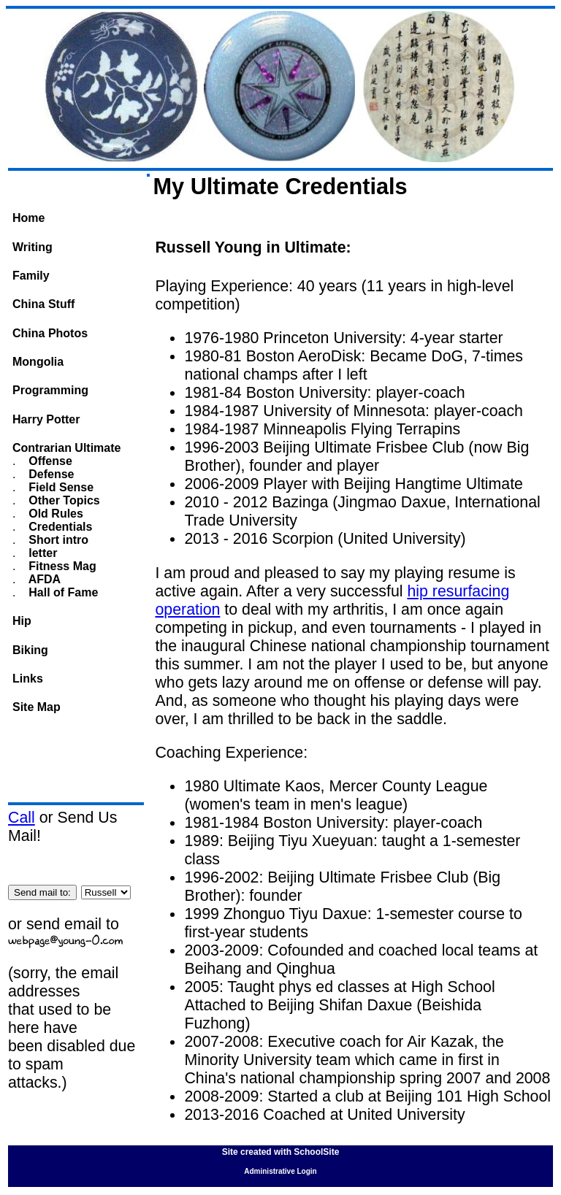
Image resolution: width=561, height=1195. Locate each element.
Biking (30, 650)
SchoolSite (316, 1152)
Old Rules (54, 513)
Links (27, 678)
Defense (50, 474)
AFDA (43, 579)
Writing (32, 247)
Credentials (59, 526)
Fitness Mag (61, 566)
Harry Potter (46, 419)
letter (42, 553)
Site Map (36, 707)
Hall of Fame (62, 592)
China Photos (50, 333)
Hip (21, 621)
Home (28, 218)
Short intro (57, 540)
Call (21, 817)
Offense (49, 461)
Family (31, 275)
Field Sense (60, 487)
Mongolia (38, 362)
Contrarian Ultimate (66, 448)
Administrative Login (280, 1171)
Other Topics (63, 500)
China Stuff (43, 304)
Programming (50, 390)
